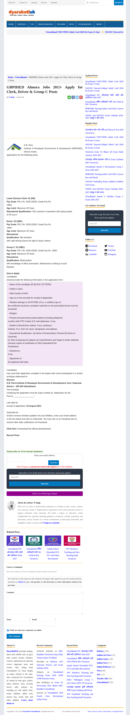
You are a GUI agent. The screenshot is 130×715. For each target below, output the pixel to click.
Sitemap (34, 3)
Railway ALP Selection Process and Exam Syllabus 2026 (50, 664)
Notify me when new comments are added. (26, 630)
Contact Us (23, 3)
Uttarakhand (84, 24)
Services (44, 3)
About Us (12, 3)
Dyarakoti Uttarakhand (31, 711)
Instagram (112, 254)
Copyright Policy (117, 711)
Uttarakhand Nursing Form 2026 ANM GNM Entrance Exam (50, 675)
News (71, 24)
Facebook (93, 246)
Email (44, 619)
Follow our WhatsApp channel (44, 494)
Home (11, 24)
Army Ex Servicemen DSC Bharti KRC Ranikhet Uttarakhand (50, 685)
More (98, 24)
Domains (54, 3)
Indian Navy (102, 663)
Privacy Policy (98, 711)
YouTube (112, 250)
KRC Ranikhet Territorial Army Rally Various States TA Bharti (50, 654)
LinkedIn (93, 254)
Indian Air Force (104, 655)
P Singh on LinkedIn (51, 523)
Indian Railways (45, 24)
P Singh (11, 97)
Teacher (61, 24)
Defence (22, 24)
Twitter (111, 246)
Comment (45, 592)
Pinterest (92, 250)
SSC (32, 24)
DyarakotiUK (12, 651)
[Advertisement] (65, 54)
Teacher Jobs (102, 678)
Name (18, 619)
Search (118, 3)
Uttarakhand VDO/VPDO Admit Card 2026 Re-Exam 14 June (77, 32)
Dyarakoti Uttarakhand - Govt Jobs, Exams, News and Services (22, 13)
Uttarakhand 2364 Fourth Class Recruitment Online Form (50, 696)
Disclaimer (107, 711)
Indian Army (102, 659)
